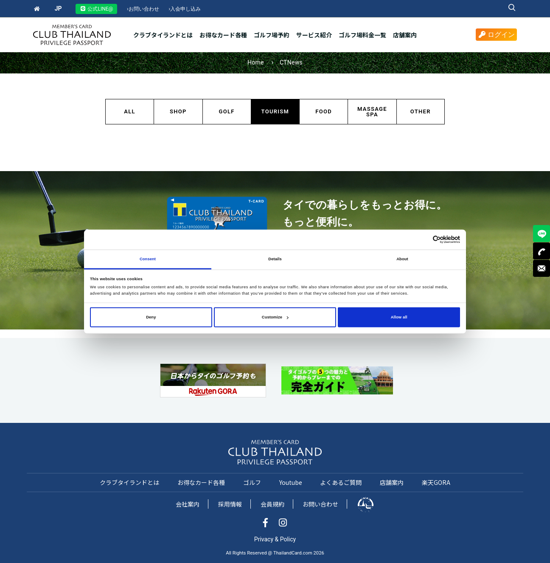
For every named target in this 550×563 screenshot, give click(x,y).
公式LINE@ (96, 9)
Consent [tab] (148, 259)
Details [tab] (274, 259)
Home (255, 62)
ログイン (496, 35)
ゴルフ (252, 482)
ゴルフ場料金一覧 (362, 35)
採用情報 (230, 504)
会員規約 (272, 504)
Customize (275, 317)
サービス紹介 (314, 35)
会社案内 (187, 504)
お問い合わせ (143, 9)
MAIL (541, 268)
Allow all (399, 317)
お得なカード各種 (223, 35)
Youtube (290, 482)
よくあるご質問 (341, 482)
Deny (151, 317)
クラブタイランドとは (163, 35)
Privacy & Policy (275, 539)
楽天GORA (436, 482)
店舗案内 (405, 35)
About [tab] (402, 259)
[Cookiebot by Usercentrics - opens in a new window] (423, 240)
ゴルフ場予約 (271, 35)
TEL (541, 250)
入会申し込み (185, 9)
